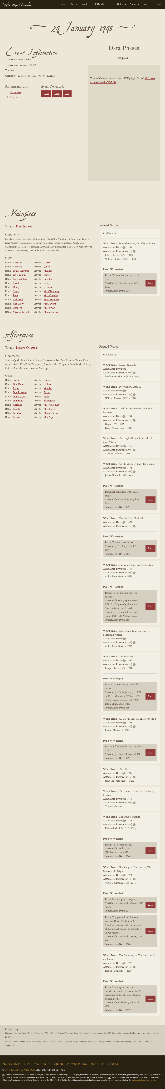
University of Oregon (20, 1070)
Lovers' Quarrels (26, 348)
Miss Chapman (51, 405)
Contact (146, 4)
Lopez (16, 388)
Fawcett (47, 275)
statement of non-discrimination (144, 1080)
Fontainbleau (24, 226)
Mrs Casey (18, 304)
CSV (67, 94)
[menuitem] (62, 4)
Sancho (16, 380)
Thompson (49, 400)
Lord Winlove (20, 279)
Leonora (17, 417)
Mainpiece (15, 92)
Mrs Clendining (51, 291)
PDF (96, 58)
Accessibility (11, 1064)
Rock (46, 396)
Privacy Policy (77, 1064)
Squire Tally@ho (21, 271)
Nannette (17, 308)
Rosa (15, 295)
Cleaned (132, 58)
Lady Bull (18, 299)
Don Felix (18, 400)
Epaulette (18, 283)
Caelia (16, 291)
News (158, 4)
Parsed (149, 58)
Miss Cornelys (51, 295)
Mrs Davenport (51, 299)
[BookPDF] (124, 123)
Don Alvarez (19, 396)
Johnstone (49, 287)
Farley (47, 283)
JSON (46, 94)
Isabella (16, 409)
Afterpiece (15, 97)
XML (56, 94)
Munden (48, 271)
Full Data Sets (100, 4)
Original (114, 58)
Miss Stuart (49, 308)
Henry (16, 287)
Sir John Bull (19, 275)
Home (62, 4)
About (133, 4)
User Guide (117, 4)
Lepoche (17, 267)
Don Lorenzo (20, 392)
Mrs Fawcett (50, 304)
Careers (58, 1064)
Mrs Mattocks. (51, 312)
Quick (47, 267)
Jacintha (17, 413)
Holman (48, 384)
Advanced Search (78, 4)
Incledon (48, 279)
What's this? (112, 233)
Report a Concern (36, 1064)
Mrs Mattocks (51, 413)
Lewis (47, 262)
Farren (47, 392)
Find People (110, 1064)
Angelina (17, 405)
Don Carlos (18, 384)
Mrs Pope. (49, 417)
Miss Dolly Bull (21, 312)
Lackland (17, 262)
